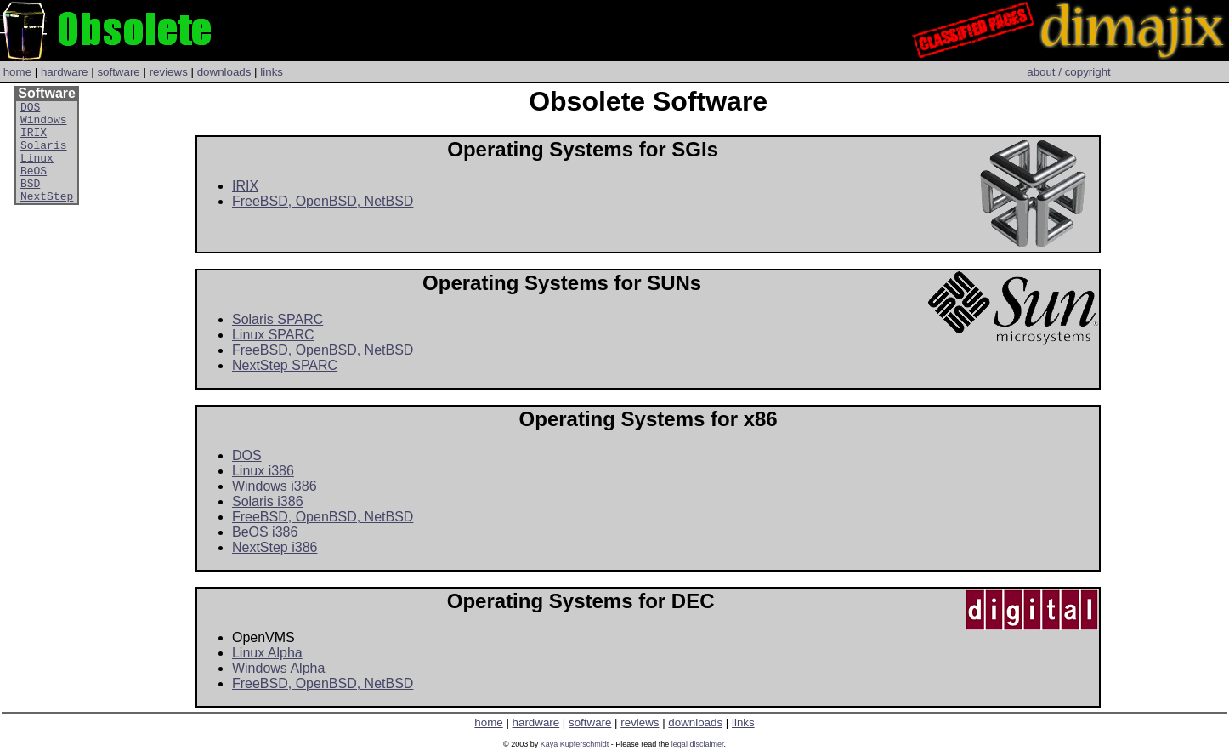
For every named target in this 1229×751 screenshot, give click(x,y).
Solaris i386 (267, 501)
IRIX (33, 139)
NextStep (46, 216)
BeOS (33, 185)
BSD (30, 200)
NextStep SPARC (284, 365)
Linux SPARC (273, 334)
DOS (30, 109)
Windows (43, 124)
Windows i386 (274, 486)
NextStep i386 (275, 547)
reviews (169, 71)
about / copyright (1069, 71)
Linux (37, 170)
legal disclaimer (697, 744)
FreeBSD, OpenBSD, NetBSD (322, 201)
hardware (64, 71)
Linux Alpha (267, 653)
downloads (224, 71)
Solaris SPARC (277, 319)
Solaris (43, 154)
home (17, 71)
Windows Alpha (278, 668)
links (271, 71)
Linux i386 (263, 471)
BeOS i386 (264, 532)
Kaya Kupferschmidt (575, 744)
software (118, 71)
